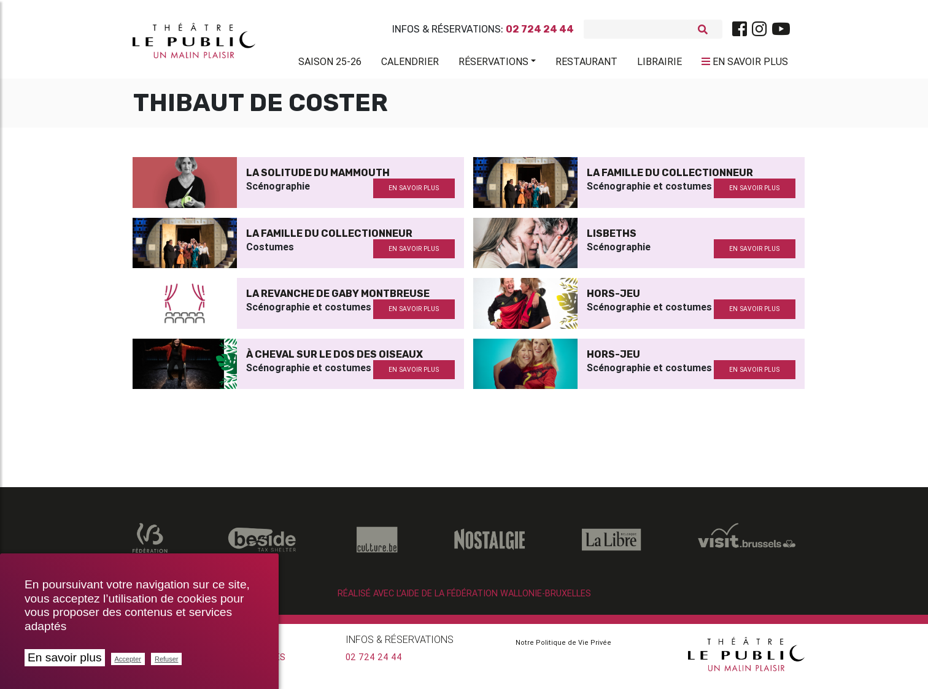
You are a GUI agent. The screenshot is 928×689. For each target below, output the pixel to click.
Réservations (493, 64)
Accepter (128, 659)
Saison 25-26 (330, 64)
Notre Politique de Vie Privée (563, 647)
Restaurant (586, 64)
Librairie (659, 64)
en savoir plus (414, 193)
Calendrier (410, 64)
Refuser (167, 659)
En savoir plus (65, 657)
